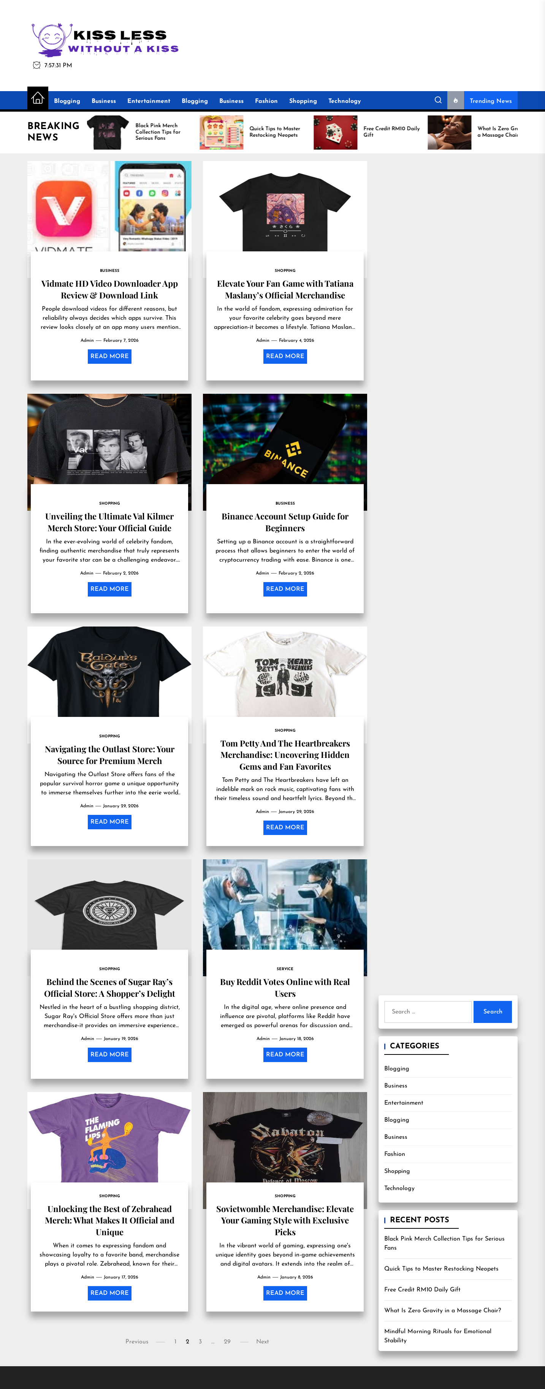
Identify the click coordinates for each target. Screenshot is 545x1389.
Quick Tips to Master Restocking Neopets (441, 1269)
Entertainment (148, 101)
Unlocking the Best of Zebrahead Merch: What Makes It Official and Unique (109, 1220)
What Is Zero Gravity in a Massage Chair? (442, 1311)
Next (262, 1342)
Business (104, 101)
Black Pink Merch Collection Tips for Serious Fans (444, 1243)
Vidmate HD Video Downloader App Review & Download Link (109, 289)
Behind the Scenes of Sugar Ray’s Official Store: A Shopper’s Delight (109, 987)
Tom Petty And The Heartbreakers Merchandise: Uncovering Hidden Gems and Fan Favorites (285, 754)
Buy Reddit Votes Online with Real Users (285, 987)
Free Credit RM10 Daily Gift (422, 1290)
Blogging (67, 101)
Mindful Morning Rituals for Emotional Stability (437, 1336)
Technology (344, 101)
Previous (137, 1342)
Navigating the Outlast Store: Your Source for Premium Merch (109, 754)
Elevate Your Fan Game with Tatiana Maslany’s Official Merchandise (285, 289)
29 (227, 1342)
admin (87, 340)
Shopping (303, 101)
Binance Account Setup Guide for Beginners (285, 521)
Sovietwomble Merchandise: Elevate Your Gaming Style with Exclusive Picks (285, 1220)
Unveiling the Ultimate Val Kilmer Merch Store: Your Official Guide (109, 521)
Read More (109, 357)
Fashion (266, 101)
